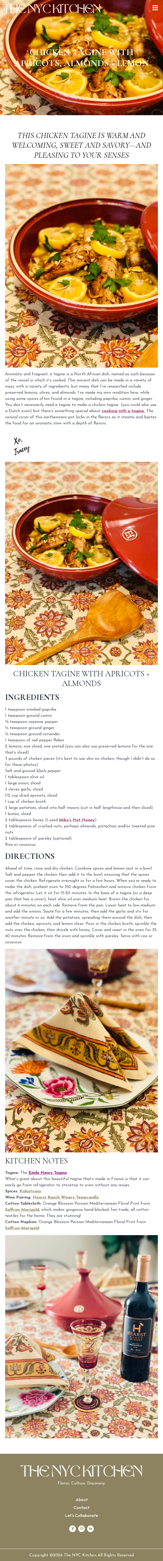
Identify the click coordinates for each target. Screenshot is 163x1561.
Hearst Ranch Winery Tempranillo (66, 1197)
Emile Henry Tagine (47, 1173)
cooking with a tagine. (123, 411)
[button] (155, 8)
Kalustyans (30, 1191)
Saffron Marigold (22, 1210)
